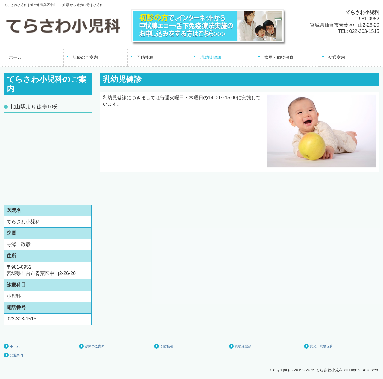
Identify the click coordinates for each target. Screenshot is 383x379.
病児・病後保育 (279, 57)
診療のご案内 (85, 57)
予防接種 (145, 57)
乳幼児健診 (210, 57)
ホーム (15, 57)
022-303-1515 (364, 31)
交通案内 (336, 57)
